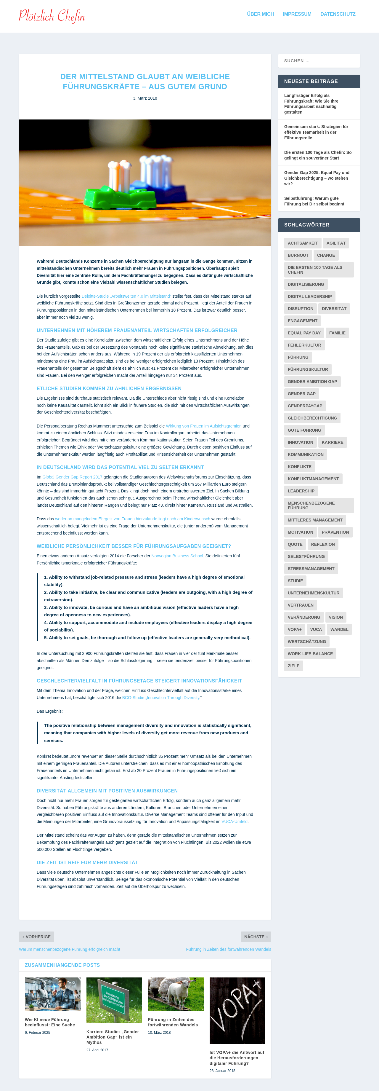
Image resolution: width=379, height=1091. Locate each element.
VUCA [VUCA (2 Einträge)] (316, 624)
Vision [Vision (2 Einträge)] (336, 612)
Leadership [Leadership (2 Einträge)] (301, 485)
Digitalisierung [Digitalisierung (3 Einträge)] (306, 279)
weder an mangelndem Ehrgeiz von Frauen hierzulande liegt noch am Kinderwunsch (133, 513)
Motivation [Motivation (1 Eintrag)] (300, 526)
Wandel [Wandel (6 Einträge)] (339, 624)
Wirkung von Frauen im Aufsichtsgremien (204, 420)
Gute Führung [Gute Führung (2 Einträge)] (304, 424)
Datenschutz (338, 18)
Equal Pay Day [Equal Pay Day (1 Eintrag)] (304, 327)
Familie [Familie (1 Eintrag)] (337, 327)
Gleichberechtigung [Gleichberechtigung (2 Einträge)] (312, 412)
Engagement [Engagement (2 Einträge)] (302, 315)
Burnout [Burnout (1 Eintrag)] (298, 250)
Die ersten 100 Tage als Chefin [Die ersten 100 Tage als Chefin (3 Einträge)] (315, 264)
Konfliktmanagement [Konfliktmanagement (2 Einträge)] (313, 473)
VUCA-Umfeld (234, 816)
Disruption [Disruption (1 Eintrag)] (300, 303)
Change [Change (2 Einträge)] (326, 250)
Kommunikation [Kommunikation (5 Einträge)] (306, 449)
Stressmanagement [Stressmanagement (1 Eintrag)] (311, 563)
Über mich (260, 18)
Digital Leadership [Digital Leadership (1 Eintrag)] (310, 291)
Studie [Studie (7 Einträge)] (295, 575)
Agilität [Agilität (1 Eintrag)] (336, 237)
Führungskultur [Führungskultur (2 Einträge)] (308, 364)
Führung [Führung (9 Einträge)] (298, 352)
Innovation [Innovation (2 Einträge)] (300, 437)
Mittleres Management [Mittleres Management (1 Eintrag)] (315, 514)
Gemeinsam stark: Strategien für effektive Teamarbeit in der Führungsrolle (316, 127)
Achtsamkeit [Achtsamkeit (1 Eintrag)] (303, 237)
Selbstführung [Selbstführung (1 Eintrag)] (306, 551)
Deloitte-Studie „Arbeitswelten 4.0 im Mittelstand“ (126, 290)
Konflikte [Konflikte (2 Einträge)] (299, 461)
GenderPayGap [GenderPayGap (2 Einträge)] (305, 400)
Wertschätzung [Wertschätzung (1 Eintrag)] (307, 636)
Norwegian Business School (177, 550)
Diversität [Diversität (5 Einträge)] (334, 303)
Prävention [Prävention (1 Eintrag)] (335, 526)
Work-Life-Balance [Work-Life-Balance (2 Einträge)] (310, 648)
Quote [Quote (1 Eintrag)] (295, 539)
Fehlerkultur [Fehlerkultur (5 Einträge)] (304, 339)
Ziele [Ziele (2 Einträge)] (294, 660)
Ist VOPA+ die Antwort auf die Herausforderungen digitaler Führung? (237, 1052)
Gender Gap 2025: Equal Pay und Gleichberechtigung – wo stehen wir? (316, 173)
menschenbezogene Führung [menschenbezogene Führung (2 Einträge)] (311, 500)
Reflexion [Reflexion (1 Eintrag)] (323, 539)
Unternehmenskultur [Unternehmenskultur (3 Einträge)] (314, 587)
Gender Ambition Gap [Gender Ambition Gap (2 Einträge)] (312, 376)
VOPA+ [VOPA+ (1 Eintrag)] (295, 624)
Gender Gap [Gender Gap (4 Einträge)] (302, 388)
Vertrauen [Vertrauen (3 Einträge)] (301, 599)
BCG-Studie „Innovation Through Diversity (160, 692)
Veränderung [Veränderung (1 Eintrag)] (304, 612)
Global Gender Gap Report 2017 (72, 471)
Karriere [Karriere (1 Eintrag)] (332, 437)
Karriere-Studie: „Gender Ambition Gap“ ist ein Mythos (112, 1031)
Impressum (297, 18)
